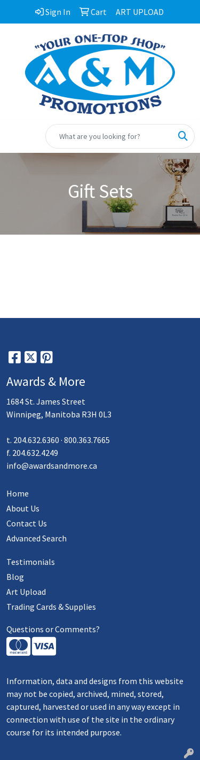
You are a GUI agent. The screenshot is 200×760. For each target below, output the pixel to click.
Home (17, 493)
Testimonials (30, 561)
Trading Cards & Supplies (51, 606)
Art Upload (26, 591)
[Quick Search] (108, 136)
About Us (22, 508)
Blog (15, 576)
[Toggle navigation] (16, 136)
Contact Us (26, 523)
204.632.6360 (36, 440)
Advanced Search (36, 538)
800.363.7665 (87, 440)
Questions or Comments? (53, 629)
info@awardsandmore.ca (51, 465)
